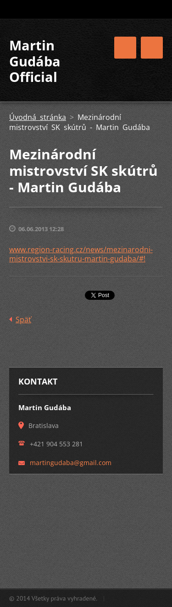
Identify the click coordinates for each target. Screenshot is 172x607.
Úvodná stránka (37, 117)
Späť (23, 319)
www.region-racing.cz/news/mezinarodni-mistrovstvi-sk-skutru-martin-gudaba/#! (81, 254)
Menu (152, 48)
